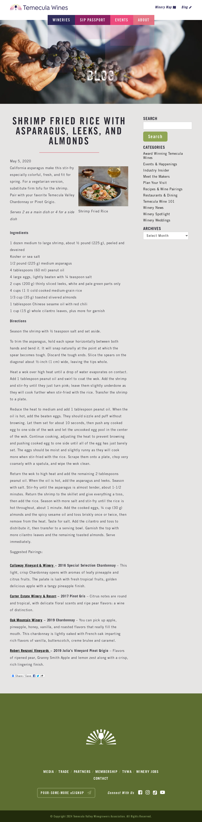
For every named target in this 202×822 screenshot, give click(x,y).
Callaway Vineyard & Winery (32, 565)
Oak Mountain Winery (27, 620)
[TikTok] (155, 792)
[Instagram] (148, 792)
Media (48, 771)
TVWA (127, 771)
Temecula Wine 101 (159, 201)
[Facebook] (140, 792)
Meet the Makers (157, 176)
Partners (82, 771)
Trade (63, 771)
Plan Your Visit (155, 183)
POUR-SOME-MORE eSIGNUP (66, 792)
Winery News (153, 208)
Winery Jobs (147, 771)
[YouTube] (162, 792)
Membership (106, 771)
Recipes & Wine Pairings (163, 189)
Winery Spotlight (157, 214)
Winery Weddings (157, 220)
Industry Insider (156, 170)
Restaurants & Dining (160, 195)
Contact (101, 778)
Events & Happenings (160, 164)
